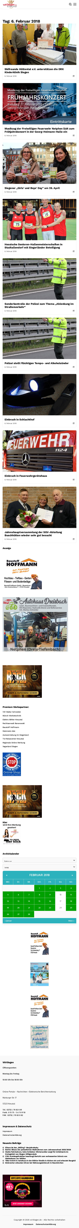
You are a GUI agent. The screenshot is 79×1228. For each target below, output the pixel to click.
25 (71, 907)
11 (71, 894)
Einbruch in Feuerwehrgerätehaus (26, 475)
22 (39, 907)
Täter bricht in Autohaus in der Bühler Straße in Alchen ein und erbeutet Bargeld (40, 1161)
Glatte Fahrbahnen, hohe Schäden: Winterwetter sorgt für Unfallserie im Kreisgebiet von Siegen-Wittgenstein (36, 1153)
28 (29, 914)
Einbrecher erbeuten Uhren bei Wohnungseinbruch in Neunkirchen (34, 1163)
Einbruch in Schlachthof (19, 419)
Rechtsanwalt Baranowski (14, 723)
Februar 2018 (39, 875)
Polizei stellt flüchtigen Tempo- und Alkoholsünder (37, 363)
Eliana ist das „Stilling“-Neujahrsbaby (21, 1147)
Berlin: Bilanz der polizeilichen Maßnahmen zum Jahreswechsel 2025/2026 (38, 1150)
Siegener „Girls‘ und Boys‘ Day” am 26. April (32, 188)
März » (71, 920)
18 (71, 901)
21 (29, 907)
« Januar (8, 920)
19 (8, 907)
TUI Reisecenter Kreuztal (13, 739)
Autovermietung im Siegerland (16, 735)
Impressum (7, 1131)
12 (8, 901)
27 (18, 914)
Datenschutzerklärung (12, 1135)
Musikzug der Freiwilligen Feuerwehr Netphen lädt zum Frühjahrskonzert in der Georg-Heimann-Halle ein (39, 130)
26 (8, 914)
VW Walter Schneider (12, 712)
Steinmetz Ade (9, 731)
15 (39, 901)
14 (29, 901)
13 (18, 901)
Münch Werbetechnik (12, 716)
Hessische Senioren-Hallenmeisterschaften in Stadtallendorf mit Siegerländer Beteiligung (33, 246)
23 (50, 907)
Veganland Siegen (10, 746)
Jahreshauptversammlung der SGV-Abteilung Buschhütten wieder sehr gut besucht (33, 534)
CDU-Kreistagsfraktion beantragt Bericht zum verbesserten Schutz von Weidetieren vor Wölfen (36, 1157)
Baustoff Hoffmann (11, 727)
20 (18, 907)
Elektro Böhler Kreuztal (12, 720)
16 (50, 901)
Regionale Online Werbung (14, 743)
